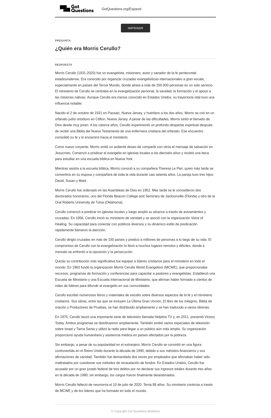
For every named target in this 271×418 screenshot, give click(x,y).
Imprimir (135, 28)
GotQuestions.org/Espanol (121, 9)
